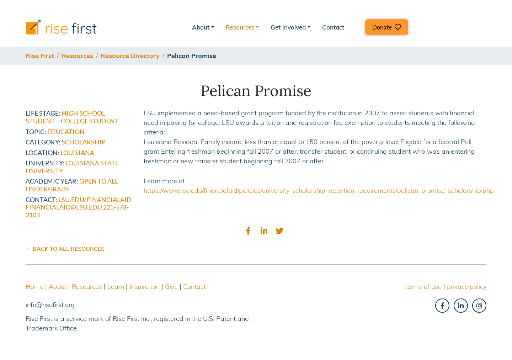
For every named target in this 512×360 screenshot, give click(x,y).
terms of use (423, 286)
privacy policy (466, 286)
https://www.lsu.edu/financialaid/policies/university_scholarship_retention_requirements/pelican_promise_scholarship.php (319, 190)
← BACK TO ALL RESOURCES (65, 248)
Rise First (40, 56)
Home (34, 286)
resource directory (130, 56)
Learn (115, 286)
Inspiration (144, 286)
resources (77, 56)
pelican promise (191, 56)
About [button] (200, 27)
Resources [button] (240, 27)
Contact (333, 27)
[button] (386, 27)
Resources (87, 286)
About (57, 286)
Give (171, 286)
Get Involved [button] (288, 27)
